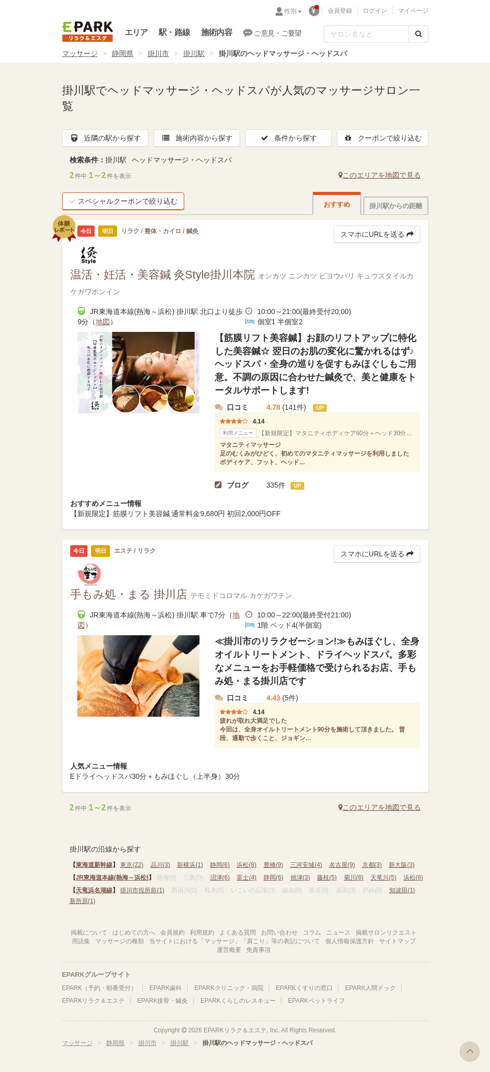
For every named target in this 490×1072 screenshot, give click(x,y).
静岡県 (122, 53)
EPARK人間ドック (370, 988)
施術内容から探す (197, 138)
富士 (246, 877)
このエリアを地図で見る (379, 175)
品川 (160, 864)
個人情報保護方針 (349, 941)
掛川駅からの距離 (395, 206)
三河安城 (306, 864)
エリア (136, 32)
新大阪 (402, 864)
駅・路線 (174, 32)
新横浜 (190, 864)
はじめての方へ (133, 932)
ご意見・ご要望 (272, 32)
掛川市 (158, 53)
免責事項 (258, 949)
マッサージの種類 (119, 941)
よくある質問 (237, 932)
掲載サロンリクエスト (386, 932)
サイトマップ (397, 941)
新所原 (83, 901)
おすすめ (337, 204)
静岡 (220, 864)
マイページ (413, 10)
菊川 (354, 877)
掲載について (89, 932)
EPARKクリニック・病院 (229, 988)
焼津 (300, 877)
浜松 (246, 864)
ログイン (375, 10)
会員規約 (172, 932)
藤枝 (327, 877)
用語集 (81, 941)
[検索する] (418, 34)
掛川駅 (194, 53)
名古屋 (342, 864)
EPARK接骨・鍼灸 (162, 1000)
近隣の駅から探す (105, 138)
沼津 (220, 877)
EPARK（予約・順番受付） (99, 988)
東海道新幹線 (94, 864)
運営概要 (229, 949)
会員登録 (340, 10)
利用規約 (202, 932)
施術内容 (216, 32)
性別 (293, 11)
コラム (312, 932)
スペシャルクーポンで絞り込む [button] (123, 201)
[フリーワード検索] (366, 34)
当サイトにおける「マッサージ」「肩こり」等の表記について (234, 941)
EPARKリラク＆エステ (87, 31)
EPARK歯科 (166, 988)
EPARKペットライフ (316, 1000)
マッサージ (80, 53)
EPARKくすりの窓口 (304, 988)
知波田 (402, 890)
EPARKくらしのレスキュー (238, 1000)
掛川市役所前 (142, 890)
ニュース (338, 932)
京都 (372, 864)
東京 (131, 864)
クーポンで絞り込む (382, 138)
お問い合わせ (279, 932)
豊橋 (273, 864)
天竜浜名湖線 (94, 890)
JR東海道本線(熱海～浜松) (112, 877)
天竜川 (383, 877)
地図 (103, 322)
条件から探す (288, 138)
